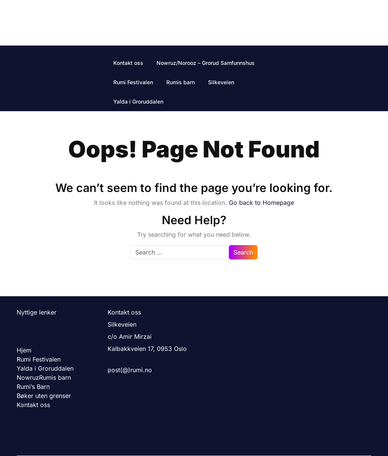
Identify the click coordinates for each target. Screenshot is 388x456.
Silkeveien (221, 82)
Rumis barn (180, 82)
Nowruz (28, 377)
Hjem (24, 350)
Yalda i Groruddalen (138, 101)
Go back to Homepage (261, 202)
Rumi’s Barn (33, 386)
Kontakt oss (128, 63)
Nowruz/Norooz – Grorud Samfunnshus (205, 63)
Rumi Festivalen (133, 82)
